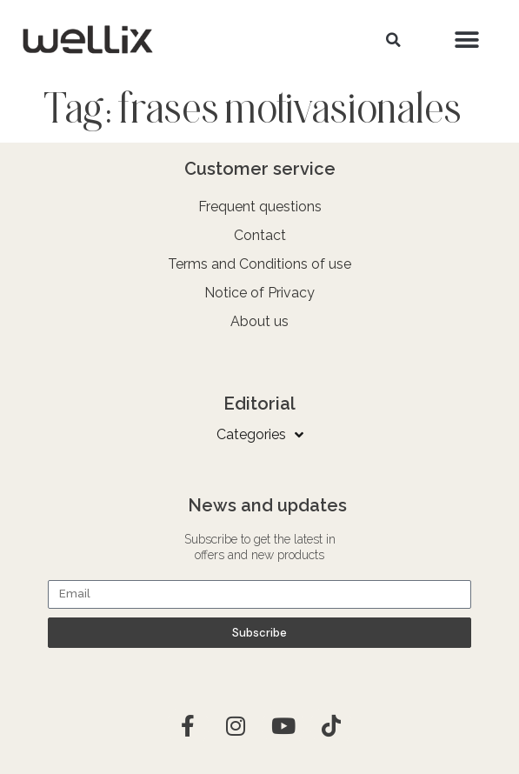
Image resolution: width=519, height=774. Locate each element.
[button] (394, 40)
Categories (259, 434)
